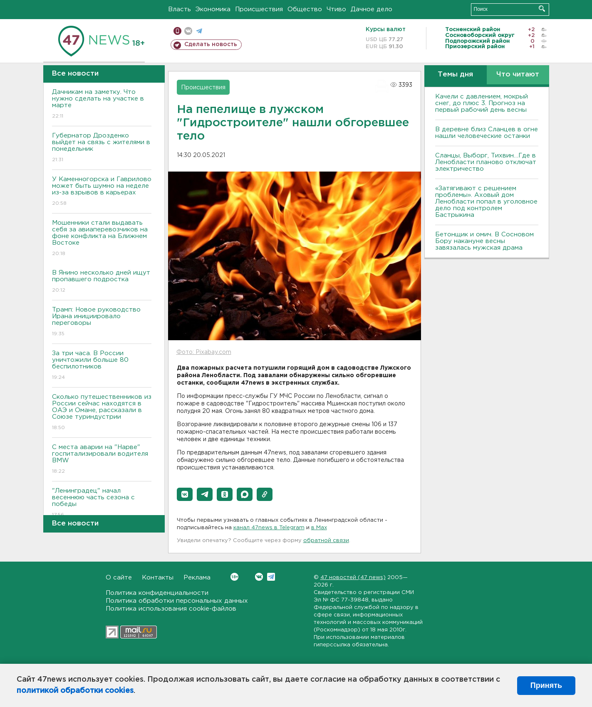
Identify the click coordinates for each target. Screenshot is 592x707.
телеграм (199, 31)
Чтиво (336, 9)
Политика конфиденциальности (157, 593)
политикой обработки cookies (75, 690)
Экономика (213, 9)
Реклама (197, 577)
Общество (304, 9)
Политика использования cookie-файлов (171, 608)
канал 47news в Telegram (269, 527)
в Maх (319, 527)
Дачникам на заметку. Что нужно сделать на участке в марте (101, 104)
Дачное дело (371, 9)
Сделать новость (210, 44)
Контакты (157, 577)
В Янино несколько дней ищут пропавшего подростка (101, 282)
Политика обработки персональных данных (177, 601)
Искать (542, 8)
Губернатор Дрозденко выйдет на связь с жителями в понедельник (101, 148)
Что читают (517, 74)
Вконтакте (234, 577)
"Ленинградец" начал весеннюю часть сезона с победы (101, 503)
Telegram (271, 577)
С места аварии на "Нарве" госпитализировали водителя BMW (101, 459)
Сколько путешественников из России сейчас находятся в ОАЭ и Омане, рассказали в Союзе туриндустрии (101, 412)
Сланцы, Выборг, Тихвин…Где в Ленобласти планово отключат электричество (485, 162)
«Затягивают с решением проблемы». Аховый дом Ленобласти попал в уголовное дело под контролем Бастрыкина (486, 202)
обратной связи (326, 540)
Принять (546, 685)
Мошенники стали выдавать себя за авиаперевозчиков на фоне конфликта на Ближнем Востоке (101, 238)
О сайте (119, 577)
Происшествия (259, 9)
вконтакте (188, 31)
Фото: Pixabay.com (203, 352)
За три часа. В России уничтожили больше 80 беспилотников (101, 366)
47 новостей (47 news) (353, 577)
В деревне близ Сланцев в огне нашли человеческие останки (486, 133)
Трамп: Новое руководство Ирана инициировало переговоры (101, 322)
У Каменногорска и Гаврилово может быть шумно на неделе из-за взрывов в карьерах (101, 192)
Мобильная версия (177, 31)
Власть (179, 9)
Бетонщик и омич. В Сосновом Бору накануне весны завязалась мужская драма (484, 241)
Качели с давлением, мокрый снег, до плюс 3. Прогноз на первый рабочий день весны (481, 103)
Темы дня (455, 74)
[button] (185, 494)
